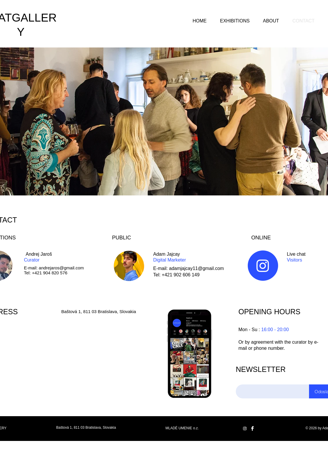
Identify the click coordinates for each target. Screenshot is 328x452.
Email (242, 378)
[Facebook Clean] (252, 428)
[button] (234, 18)
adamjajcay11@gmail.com (196, 268)
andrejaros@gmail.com (61, 267)
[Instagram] (262, 265)
